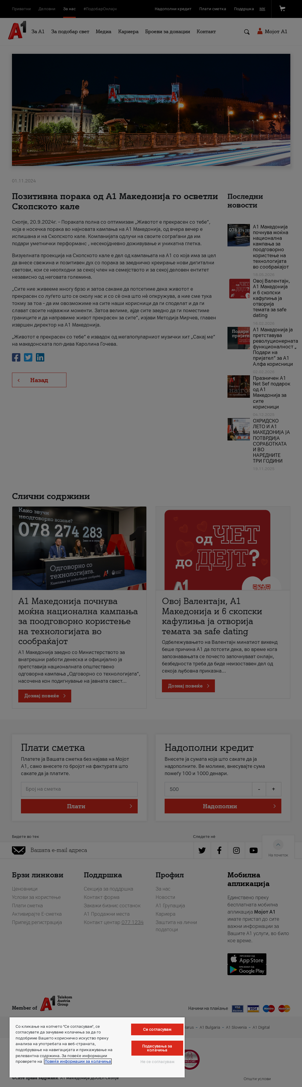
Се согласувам (157, 1029)
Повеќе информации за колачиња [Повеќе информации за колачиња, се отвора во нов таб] (78, 1061)
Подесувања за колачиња (157, 1048)
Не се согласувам (157, 1061)
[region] (97, 1047)
